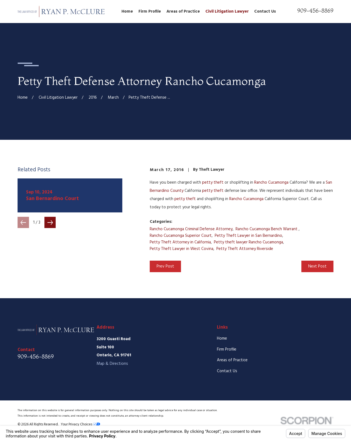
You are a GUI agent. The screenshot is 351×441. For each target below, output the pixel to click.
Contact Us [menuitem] (265, 11)
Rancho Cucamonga (271, 182)
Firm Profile (226, 349)
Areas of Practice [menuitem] (183, 11)
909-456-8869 (315, 10)
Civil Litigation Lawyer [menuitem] (227, 11)
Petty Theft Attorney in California (180, 242)
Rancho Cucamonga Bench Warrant (267, 229)
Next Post (317, 266)
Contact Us (227, 371)
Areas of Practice (232, 360)
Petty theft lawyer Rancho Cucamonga (248, 242)
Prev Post (165, 266)
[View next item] (50, 222)
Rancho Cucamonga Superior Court (181, 235)
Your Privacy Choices (80, 424)
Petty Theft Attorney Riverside (244, 249)
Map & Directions (112, 363)
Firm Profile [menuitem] (149, 11)
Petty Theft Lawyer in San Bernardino (248, 235)
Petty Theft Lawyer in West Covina (181, 249)
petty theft (212, 182)
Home (222, 338)
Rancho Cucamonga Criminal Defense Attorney (191, 229)
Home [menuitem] (127, 11)
